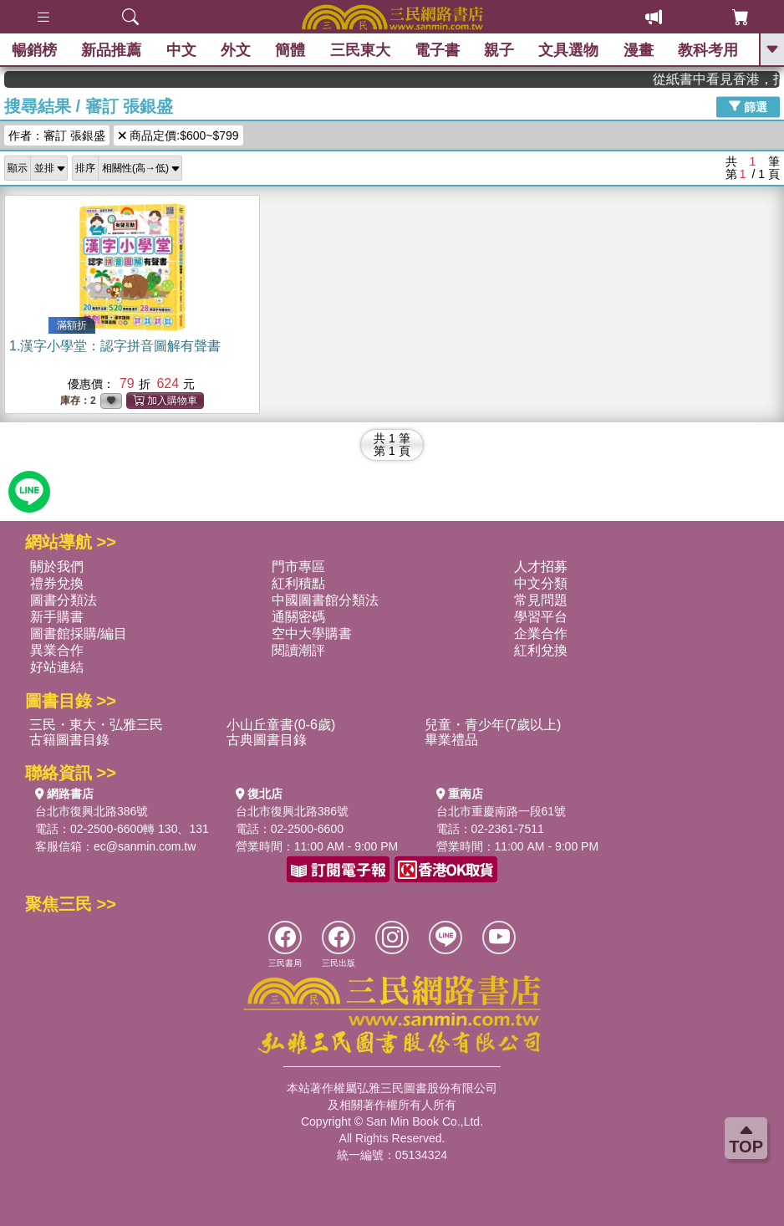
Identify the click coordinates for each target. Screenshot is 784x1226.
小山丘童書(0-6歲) (281, 725)
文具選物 (569, 50)
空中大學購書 (312, 633)
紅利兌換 (541, 650)
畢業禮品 (451, 740)
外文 (236, 50)
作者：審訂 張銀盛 (56, 135)
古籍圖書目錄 (69, 740)
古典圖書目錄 (267, 740)
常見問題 (541, 600)
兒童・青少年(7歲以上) (493, 725)
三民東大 (360, 50)
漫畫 (639, 50)
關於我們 (57, 566)
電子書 (438, 50)
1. (115, 346)
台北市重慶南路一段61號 (501, 811)
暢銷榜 (35, 50)
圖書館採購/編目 (78, 633)
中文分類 (541, 583)
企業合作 (541, 633)
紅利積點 (298, 583)
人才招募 (541, 566)
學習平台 (541, 617)
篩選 (748, 106)
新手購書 (57, 617)
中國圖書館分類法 (325, 600)
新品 (112, 50)
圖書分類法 (63, 600)
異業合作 (57, 650)
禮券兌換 (57, 583)
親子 (500, 50)
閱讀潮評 (298, 650)
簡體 (291, 50)
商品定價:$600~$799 (178, 135)
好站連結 (57, 667)
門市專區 (298, 566)
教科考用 (709, 50)
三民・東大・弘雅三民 (96, 725)
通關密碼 (298, 617)
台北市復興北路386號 (91, 811)
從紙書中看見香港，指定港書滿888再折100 (726, 79)
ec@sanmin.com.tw (145, 846)
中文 (182, 50)
